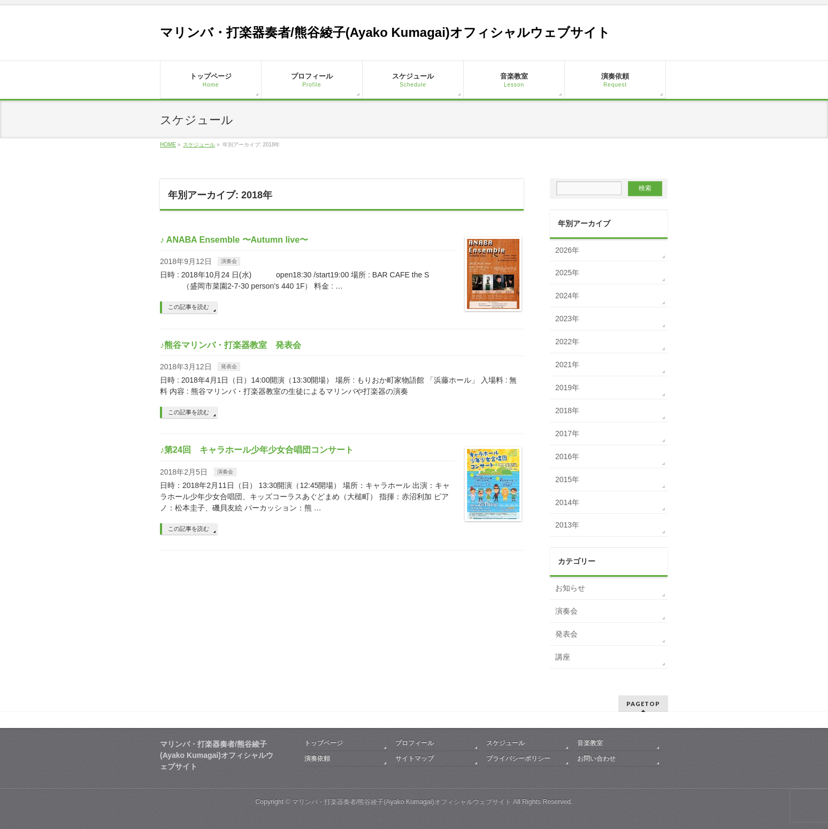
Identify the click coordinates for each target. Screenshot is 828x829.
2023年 (567, 318)
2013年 (567, 525)
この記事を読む (188, 307)
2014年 (567, 502)
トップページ (323, 743)
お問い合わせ (596, 758)
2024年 (567, 295)
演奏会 (229, 261)
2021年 (567, 364)
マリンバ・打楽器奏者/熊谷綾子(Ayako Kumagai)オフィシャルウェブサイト (385, 32)
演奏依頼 (317, 758)
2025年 (567, 272)
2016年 (567, 456)
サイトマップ (414, 758)
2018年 (567, 410)
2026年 (567, 250)
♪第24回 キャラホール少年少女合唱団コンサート (257, 449)
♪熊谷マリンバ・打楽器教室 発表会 (230, 345)
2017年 (567, 433)
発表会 (229, 366)
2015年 (567, 479)
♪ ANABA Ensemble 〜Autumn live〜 (234, 239)
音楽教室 (590, 743)
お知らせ (570, 588)
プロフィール (414, 743)
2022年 (567, 341)
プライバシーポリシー (518, 758)
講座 (562, 657)
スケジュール (505, 743)
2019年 (567, 387)
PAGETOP (643, 703)
